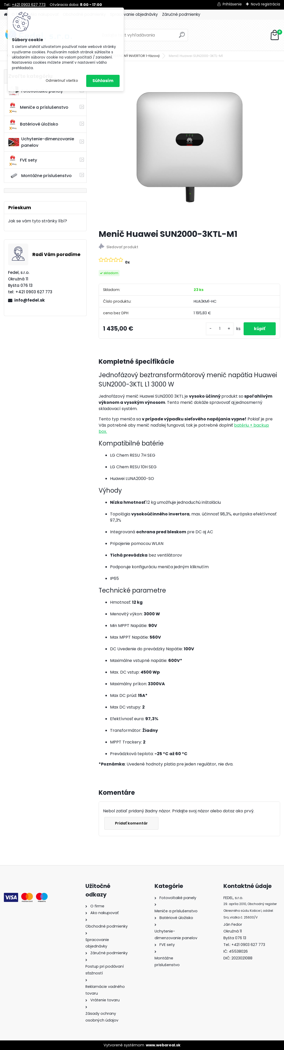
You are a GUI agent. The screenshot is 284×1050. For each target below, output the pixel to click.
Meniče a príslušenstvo (38, 107)
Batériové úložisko (33, 124)
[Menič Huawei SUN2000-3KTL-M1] (189, 147)
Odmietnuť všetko (62, 80)
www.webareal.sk (163, 1045)
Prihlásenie (232, 4)
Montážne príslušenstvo (40, 176)
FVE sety (22, 160)
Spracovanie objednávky (134, 14)
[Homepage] (6, 15)
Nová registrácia (265, 4)
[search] (182, 37)
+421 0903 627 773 (29, 4)
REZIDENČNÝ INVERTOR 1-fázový (134, 55)
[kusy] (220, 328)
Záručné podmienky (181, 14)
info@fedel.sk (29, 300)
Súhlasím (102, 81)
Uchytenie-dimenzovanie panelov (41, 142)
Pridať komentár (131, 823)
